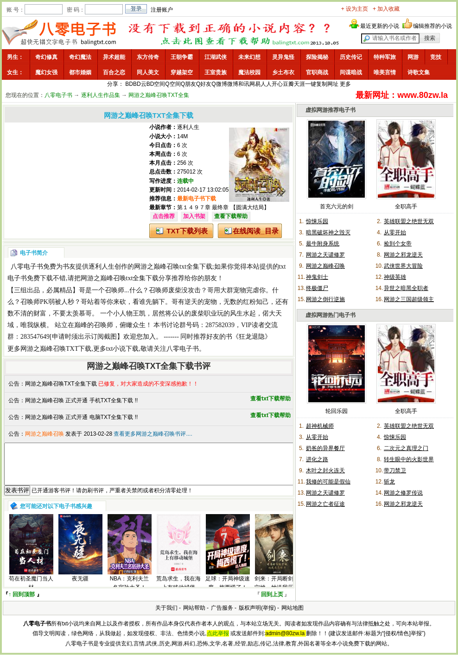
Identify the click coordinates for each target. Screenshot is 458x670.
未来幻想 (249, 57)
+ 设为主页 (354, 9)
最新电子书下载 (196, 198)
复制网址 (327, 84)
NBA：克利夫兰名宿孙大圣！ (129, 591)
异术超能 (114, 57)
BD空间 (155, 84)
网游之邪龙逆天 (403, 254)
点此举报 (218, 641)
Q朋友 (188, 84)
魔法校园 (249, 72)
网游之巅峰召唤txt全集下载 (173, 266)
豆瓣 (288, 84)
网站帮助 (194, 616)
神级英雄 (395, 277)
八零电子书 (58, 95)
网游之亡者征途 (325, 504)
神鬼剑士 (317, 277)
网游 (413, 57)
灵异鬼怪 (283, 57)
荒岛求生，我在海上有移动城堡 (178, 591)
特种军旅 (385, 57)
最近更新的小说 (379, 26)
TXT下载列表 (186, 231)
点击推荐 (164, 216)
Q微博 (219, 84)
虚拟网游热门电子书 (330, 315)
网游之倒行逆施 (325, 299)
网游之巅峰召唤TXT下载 (55, 348)
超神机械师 (320, 426)
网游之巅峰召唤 (325, 266)
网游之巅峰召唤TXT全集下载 (61, 383)
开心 (277, 84)
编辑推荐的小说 (432, 26)
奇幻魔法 (80, 57)
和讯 (243, 84)
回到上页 (272, 602)
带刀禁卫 (395, 470)
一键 (310, 84)
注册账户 (162, 9)
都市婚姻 (80, 72)
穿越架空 (182, 72)
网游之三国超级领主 (409, 299)
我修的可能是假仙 (328, 481)
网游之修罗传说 (403, 493)
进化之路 (317, 459)
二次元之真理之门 (406, 448)
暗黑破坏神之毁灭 (328, 232)
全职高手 (406, 206)
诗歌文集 (418, 72)
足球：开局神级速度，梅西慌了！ (227, 591)
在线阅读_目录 (255, 231)
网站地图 (292, 616)
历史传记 (351, 57)
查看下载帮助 (231, 216)
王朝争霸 (182, 57)
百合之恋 (114, 72)
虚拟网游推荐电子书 (330, 110)
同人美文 (148, 72)
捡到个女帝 (398, 243)
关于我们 (166, 616)
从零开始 (395, 232)
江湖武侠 (215, 57)
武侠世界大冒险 (403, 266)
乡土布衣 (283, 72)
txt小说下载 (122, 348)
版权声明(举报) (257, 616)
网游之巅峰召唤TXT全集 (158, 95)
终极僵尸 (317, 288)
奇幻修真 (46, 57)
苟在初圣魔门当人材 (31, 591)
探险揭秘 (317, 57)
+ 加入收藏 (386, 9)
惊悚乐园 (317, 221)
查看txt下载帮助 (270, 398)
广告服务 (222, 616)
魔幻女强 (46, 72)
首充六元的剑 (336, 206)
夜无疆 (80, 587)
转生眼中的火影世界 (409, 459)
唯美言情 (385, 72)
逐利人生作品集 (100, 95)
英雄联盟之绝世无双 (409, 221)
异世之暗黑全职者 (406, 288)
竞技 (435, 57)
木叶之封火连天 (325, 470)
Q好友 (203, 84)
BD (129, 84)
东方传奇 (148, 57)
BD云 (139, 84)
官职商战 (317, 72)
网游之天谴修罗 (325, 254)
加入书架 (194, 216)
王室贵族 (215, 72)
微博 (232, 84)
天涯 (299, 84)
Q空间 (172, 84)
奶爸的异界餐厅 (325, 448)
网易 (255, 84)
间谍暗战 (351, 72)
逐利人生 (188, 127)
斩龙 (389, 481)
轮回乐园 (336, 411)
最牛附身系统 (322, 243)
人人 (266, 84)
